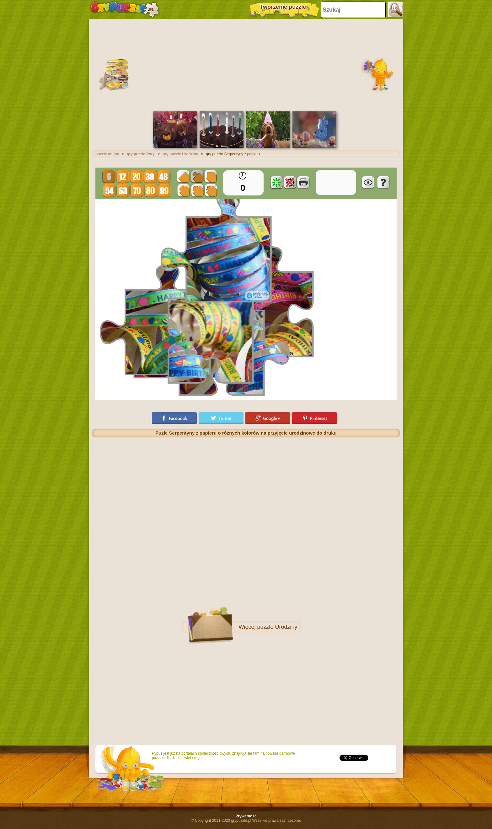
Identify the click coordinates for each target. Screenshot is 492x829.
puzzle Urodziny (277, 627)
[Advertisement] (246, 64)
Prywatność (245, 816)
